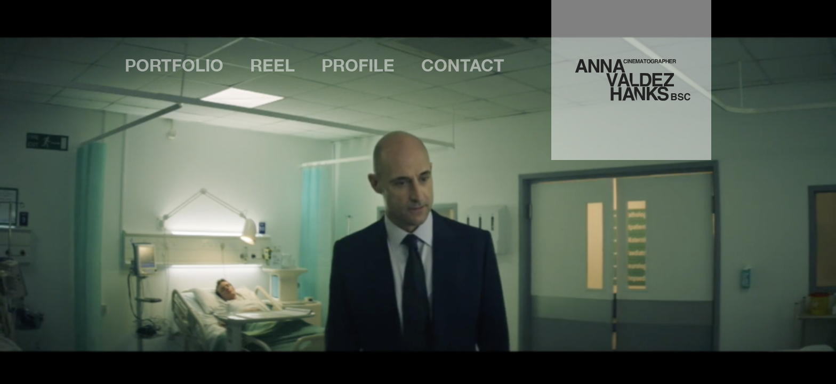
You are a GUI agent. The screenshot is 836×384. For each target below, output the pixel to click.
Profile (358, 66)
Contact (462, 66)
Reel (272, 66)
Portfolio (174, 66)
